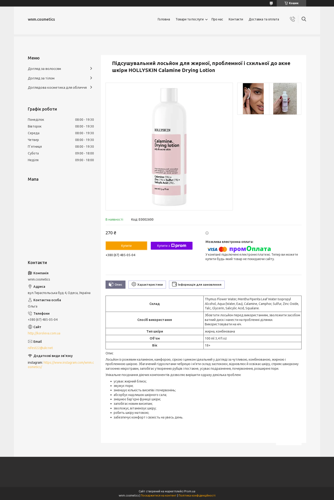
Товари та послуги (190, 19)
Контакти (236, 19)
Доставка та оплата (264, 19)
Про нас (217, 19)
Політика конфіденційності (197, 495)
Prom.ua (189, 491)
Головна (164, 19)
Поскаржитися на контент (159, 495)
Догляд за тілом (41, 78)
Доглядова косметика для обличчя (57, 87)
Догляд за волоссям (44, 69)
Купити (126, 246)
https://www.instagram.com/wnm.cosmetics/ (61, 365)
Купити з (171, 246)
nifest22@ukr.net (40, 348)
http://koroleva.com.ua (44, 333)
